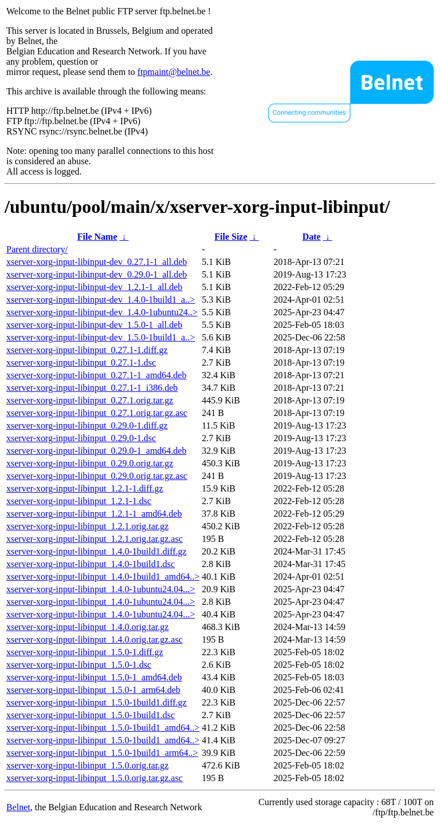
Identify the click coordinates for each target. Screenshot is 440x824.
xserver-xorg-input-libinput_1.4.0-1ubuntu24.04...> (100, 589)
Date (311, 236)
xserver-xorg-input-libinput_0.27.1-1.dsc (81, 362)
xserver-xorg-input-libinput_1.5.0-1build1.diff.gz (96, 702)
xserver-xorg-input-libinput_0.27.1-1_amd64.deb (96, 375)
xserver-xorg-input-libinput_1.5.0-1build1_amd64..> (102, 727)
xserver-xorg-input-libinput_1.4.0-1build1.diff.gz (96, 551)
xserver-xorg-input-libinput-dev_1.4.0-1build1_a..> (100, 299)
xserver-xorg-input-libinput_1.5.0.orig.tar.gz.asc (94, 778)
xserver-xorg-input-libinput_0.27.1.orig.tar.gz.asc (96, 413)
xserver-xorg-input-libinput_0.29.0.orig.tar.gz (89, 463)
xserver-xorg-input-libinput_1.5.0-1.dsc (78, 665)
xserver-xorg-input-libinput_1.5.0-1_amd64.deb (94, 677)
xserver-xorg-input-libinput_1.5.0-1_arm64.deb (93, 690)
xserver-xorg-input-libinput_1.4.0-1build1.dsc (90, 564)
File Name (97, 236)
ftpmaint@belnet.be (174, 72)
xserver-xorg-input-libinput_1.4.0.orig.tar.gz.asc (94, 639)
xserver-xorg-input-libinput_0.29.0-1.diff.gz (87, 425)
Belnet (18, 807)
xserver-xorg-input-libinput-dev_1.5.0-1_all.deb (94, 325)
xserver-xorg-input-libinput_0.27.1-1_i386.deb (92, 388)
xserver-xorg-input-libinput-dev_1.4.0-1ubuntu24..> (102, 312)
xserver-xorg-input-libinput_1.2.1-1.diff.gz (84, 488)
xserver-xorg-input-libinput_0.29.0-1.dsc (81, 438)
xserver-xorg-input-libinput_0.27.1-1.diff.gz (87, 350)
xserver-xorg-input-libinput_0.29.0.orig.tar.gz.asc (96, 476)
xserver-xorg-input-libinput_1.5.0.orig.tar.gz (87, 765)
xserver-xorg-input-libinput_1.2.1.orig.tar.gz (87, 526)
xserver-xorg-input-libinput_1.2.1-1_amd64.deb (94, 513)
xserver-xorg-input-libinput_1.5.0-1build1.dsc (90, 715)
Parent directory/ (37, 249)
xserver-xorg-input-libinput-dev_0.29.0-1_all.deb (96, 274)
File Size (230, 236)
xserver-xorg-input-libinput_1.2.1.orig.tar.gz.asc (94, 539)
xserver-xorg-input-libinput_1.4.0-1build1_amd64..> (102, 576)
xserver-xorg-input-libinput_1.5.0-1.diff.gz (84, 652)
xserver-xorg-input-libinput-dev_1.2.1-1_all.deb (94, 287)
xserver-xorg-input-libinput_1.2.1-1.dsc (78, 501)
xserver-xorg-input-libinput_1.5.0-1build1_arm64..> (102, 753)
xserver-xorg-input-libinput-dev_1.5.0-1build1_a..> (100, 337)
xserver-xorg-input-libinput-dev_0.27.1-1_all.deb (96, 262)
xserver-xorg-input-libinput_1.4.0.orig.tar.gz (87, 627)
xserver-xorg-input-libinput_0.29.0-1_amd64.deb (96, 450)
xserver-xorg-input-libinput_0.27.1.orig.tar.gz (89, 400)
